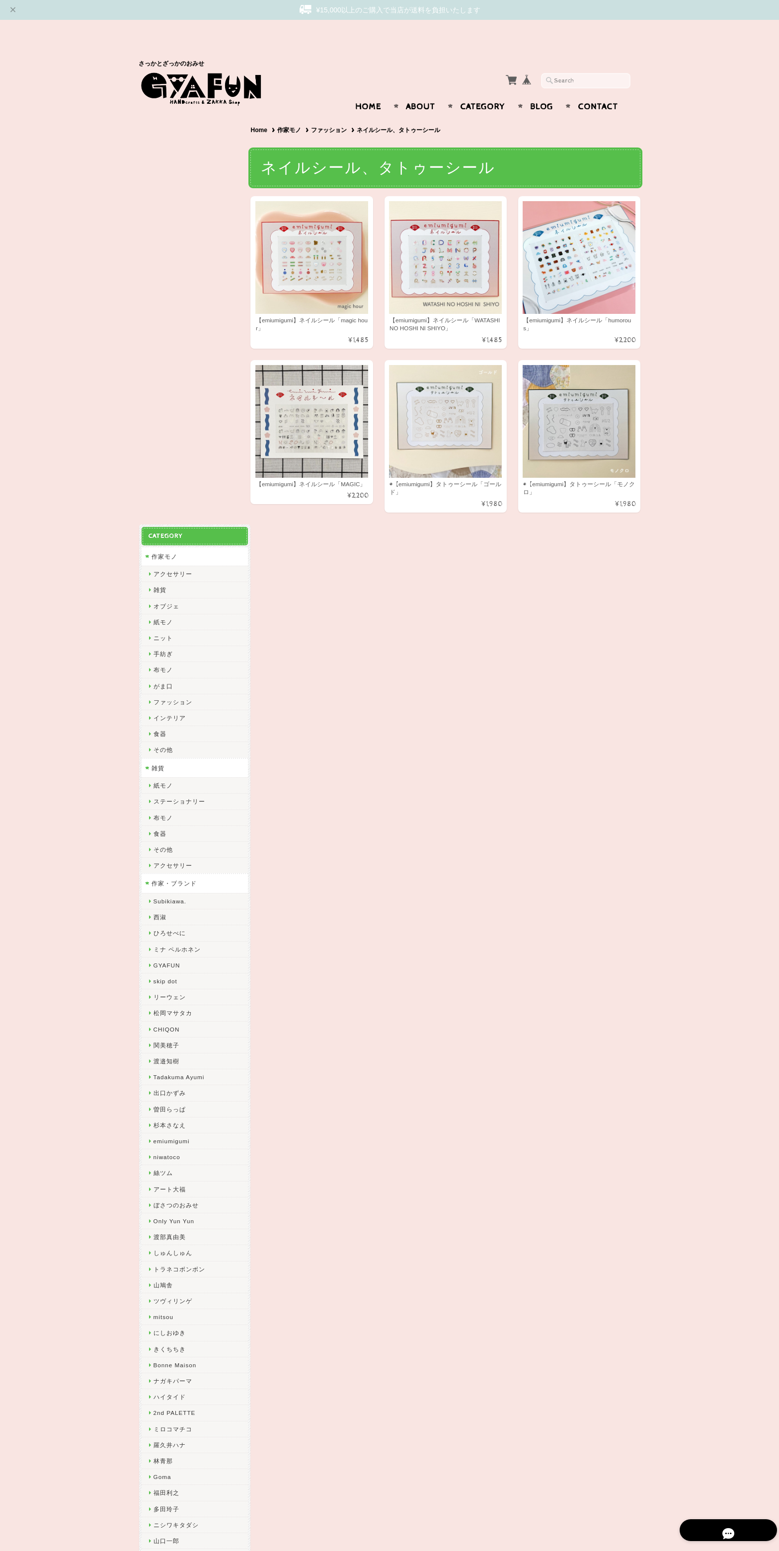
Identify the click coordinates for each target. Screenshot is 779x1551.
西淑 (159, 499)
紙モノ (162, 204)
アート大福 (169, 771)
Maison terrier (174, 1155)
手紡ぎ (162, 236)
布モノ (162, 252)
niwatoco (166, 739)
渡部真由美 (169, 819)
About (420, 87)
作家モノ (291, 110)
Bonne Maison (174, 947)
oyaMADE (168, 1235)
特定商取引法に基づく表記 (189, 1410)
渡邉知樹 (166, 643)
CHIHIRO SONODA (182, 1171)
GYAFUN (166, 547)
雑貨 (159, 172)
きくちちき (169, 931)
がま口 (162, 268)
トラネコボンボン (179, 851)
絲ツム (162, 755)
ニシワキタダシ (175, 1107)
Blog (541, 87)
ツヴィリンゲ (172, 883)
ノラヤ (162, 1219)
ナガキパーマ (172, 963)
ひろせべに (169, 515)
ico (157, 1251)
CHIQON (166, 611)
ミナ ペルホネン (176, 531)
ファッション (331, 110)
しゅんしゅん (172, 835)
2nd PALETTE (174, 995)
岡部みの (166, 1203)
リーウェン (169, 579)
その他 (162, 332)
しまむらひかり (175, 1186)
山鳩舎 (162, 867)
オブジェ (166, 188)
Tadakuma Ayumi (178, 659)
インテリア (169, 300)
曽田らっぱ (169, 691)
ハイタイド (169, 979)
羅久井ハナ (169, 1027)
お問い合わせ (171, 1371)
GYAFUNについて (177, 1351)
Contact (598, 87)
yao (158, 1299)
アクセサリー (172, 156)
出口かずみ (169, 675)
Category (482, 87)
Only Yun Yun (173, 803)
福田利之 (166, 1075)
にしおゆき (169, 915)
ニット (162, 220)
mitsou (163, 899)
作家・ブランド (173, 465)
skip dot (165, 563)
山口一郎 (166, 1123)
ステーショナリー (179, 383)
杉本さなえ (169, 707)
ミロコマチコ (172, 1011)
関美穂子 (166, 627)
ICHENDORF (172, 1266)
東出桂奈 (166, 1283)
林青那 (162, 1043)
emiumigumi (171, 723)
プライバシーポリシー (183, 1390)
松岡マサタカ (172, 595)
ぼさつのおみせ (175, 787)
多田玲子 (166, 1091)
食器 (159, 316)
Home (368, 87)
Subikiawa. (169, 483)
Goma (162, 1059)
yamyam (165, 1139)
